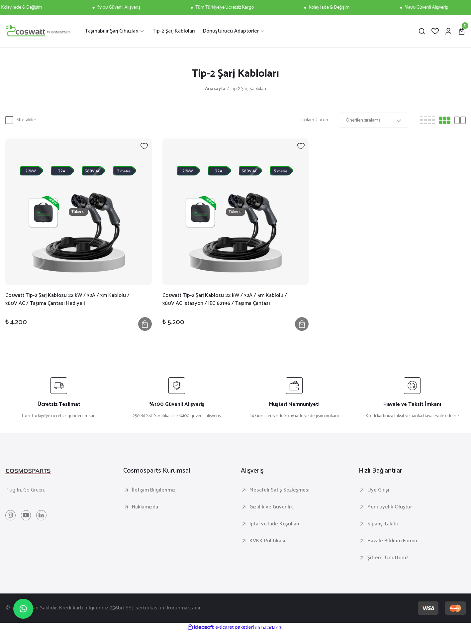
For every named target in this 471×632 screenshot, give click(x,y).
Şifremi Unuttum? (387, 558)
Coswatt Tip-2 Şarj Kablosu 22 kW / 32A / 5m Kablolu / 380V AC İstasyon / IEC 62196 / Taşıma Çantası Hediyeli (224, 300)
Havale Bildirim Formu (392, 541)
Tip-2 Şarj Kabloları (248, 89)
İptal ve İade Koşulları (274, 524)
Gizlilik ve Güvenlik (271, 507)
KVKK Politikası (267, 541)
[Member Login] (448, 31)
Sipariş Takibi (382, 524)
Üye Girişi (378, 490)
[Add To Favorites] (144, 146)
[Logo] (37, 31)
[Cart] (462, 31)
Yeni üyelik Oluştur (389, 507)
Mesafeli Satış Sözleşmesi (279, 490)
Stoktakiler (26, 120)
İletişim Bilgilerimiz (153, 490)
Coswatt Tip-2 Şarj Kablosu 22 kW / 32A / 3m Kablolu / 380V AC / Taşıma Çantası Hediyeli (67, 300)
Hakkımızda (145, 507)
